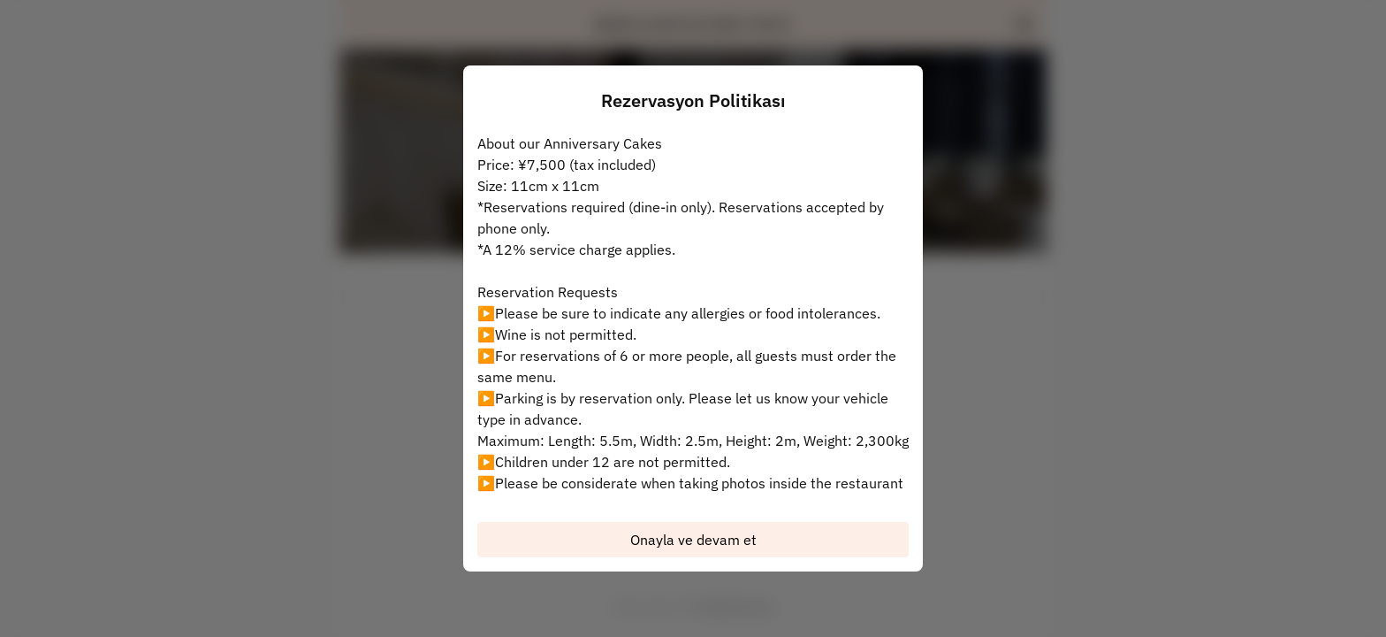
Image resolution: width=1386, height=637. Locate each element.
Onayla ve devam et (693, 540)
